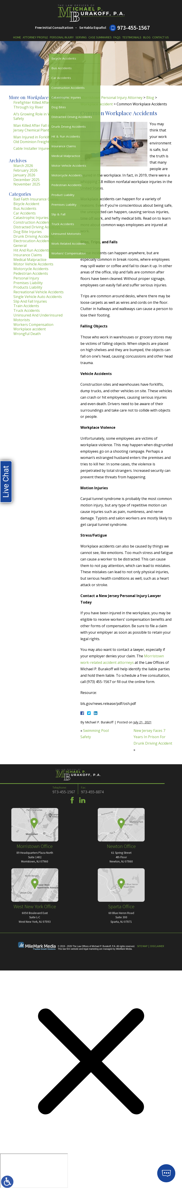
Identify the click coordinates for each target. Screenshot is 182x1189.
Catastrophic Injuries (30, 217)
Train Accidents (26, 305)
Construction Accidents (32, 222)
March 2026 (23, 165)
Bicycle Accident (26, 203)
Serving (81, 37)
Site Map (142, 946)
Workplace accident (96, 104)
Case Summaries (100, 37)
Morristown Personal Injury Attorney (111, 97)
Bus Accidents (24, 208)
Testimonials (131, 37)
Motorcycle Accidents (30, 268)
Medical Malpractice (29, 259)
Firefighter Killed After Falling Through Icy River (37, 105)
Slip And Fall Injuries (30, 301)
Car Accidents (24, 213)
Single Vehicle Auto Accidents (37, 296)
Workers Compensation (33, 324)
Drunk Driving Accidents (33, 236)
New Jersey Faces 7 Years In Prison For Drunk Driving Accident (153, 737)
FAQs (117, 37)
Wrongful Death (27, 333)
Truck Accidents (26, 310)
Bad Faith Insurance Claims (36, 199)
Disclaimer (157, 946)
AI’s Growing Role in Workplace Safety (39, 116)
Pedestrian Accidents (30, 273)
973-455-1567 (133, 27)
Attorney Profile (35, 37)
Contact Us (160, 37)
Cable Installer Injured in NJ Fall (39, 148)
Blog (147, 37)
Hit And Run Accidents (31, 250)
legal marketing (91, 949)
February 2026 (25, 170)
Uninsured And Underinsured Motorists (38, 317)
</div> (34, 1171)
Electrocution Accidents (32, 240)
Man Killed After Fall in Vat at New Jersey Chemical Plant (41, 128)
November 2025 (26, 184)
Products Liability (27, 287)
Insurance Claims (27, 254)
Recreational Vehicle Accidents (38, 291)
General (20, 245)
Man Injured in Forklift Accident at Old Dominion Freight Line (41, 139)
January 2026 (24, 175)
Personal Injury (62, 37)
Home (17, 37)
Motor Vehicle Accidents (33, 264)
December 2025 (26, 179)
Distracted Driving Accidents (36, 227)
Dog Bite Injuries (27, 231)
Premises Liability (28, 282)
